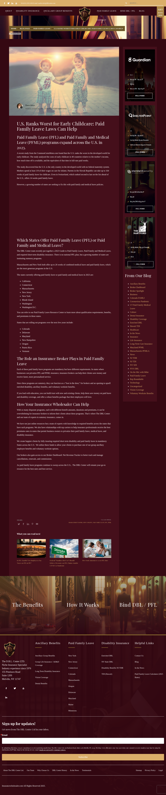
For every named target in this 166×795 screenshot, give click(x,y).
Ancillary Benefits (137, 284)
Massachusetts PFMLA (140, 351)
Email (5, 735)
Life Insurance (136, 340)
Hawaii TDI (135, 326)
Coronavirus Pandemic (139, 301)
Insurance (134, 337)
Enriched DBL (136, 323)
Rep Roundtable (137, 379)
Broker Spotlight (137, 291)
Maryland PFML (137, 347)
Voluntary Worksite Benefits (142, 393)
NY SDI (133, 365)
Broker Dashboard (137, 287)
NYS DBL (134, 369)
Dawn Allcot (30, 105)
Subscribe (83, 757)
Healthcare (134, 330)
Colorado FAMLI (137, 298)
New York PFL (87, 522)
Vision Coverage (137, 390)
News (132, 354)
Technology (135, 383)
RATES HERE (160, 12)
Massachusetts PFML (76, 522)
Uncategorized (136, 386)
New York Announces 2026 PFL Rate (95, 560)
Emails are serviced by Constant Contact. (52, 750)
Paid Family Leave (60, 108)
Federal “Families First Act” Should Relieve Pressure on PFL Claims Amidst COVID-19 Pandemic (64, 563)
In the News (135, 333)
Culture (133, 312)
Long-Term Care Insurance (141, 344)
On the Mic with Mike (139, 372)
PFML (109, 522)
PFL (106, 522)
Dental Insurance (137, 316)
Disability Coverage (138, 319)
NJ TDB (133, 358)
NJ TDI (133, 361)
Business (133, 294)
